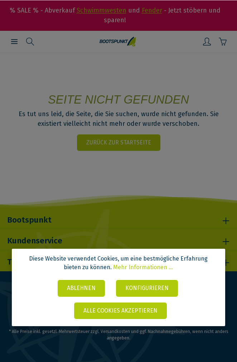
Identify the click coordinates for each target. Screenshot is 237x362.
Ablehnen (81, 288)
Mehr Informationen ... (143, 267)
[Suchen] (30, 41)
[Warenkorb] (223, 41)
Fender (152, 10)
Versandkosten (115, 331)
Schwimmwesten (101, 10)
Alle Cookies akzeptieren (120, 310)
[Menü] (14, 41)
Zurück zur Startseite (118, 142)
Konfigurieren (147, 288)
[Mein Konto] (207, 41)
